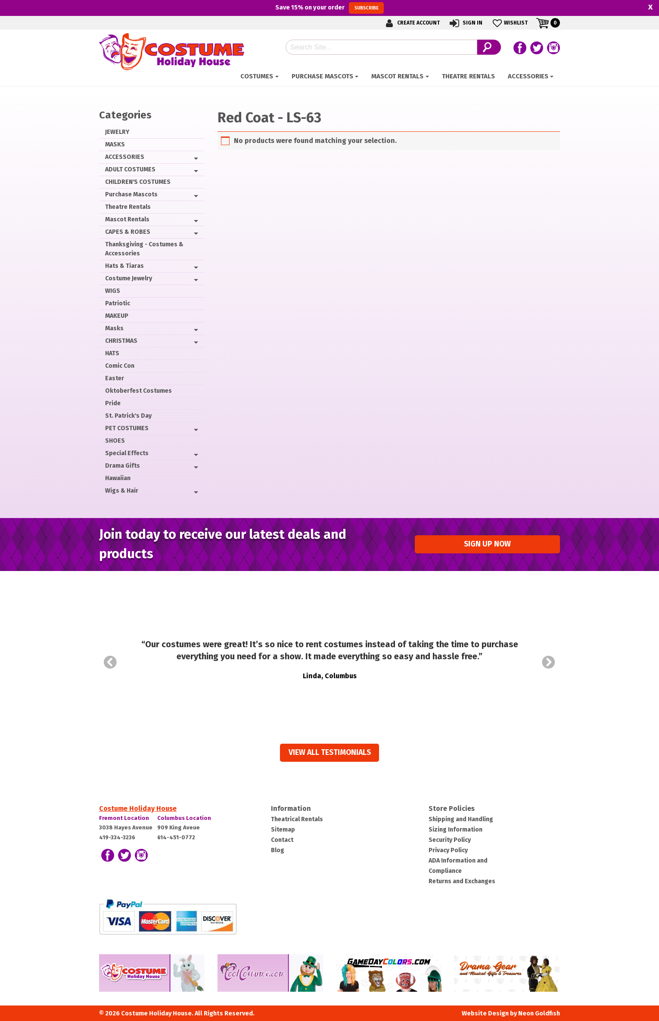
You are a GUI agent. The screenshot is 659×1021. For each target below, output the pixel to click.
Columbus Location (184, 818)
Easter (114, 378)
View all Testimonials (330, 752)
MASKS (115, 144)
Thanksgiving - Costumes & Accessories (144, 249)
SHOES (115, 440)
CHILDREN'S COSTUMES (138, 182)
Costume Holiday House (138, 808)
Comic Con (119, 365)
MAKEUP (116, 316)
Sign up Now (487, 544)
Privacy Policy (448, 850)
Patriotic (117, 303)
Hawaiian (118, 478)
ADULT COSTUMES (130, 169)
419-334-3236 (117, 837)
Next (549, 662)
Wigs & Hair (121, 490)
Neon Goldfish (539, 1013)
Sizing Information (455, 829)
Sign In (465, 23)
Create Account (411, 23)
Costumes (256, 76)
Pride (113, 403)
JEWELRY (117, 132)
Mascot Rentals (397, 76)
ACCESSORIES (528, 76)
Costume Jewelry (128, 278)
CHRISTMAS (121, 340)
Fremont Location (124, 818)
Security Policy (450, 840)
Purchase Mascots (322, 76)
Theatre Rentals (468, 76)
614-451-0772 (176, 837)
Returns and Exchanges (462, 881)
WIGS (112, 291)
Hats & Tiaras (124, 266)
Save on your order (329, 7)
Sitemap (283, 829)
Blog (277, 850)
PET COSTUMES (127, 428)
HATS (112, 353)
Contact (282, 840)
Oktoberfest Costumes (138, 390)
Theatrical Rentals (297, 819)
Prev (110, 662)
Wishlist (509, 23)
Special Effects (127, 453)
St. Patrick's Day (128, 415)
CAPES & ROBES (127, 232)
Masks (114, 328)
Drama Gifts (122, 465)
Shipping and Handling (461, 819)
